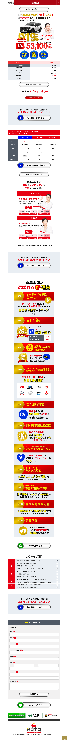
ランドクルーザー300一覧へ (34, 99)
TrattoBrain (52, 739)
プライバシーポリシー (34, 723)
